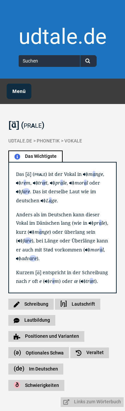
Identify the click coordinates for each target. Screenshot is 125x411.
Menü (19, 91)
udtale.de (63, 36)
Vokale (73, 141)
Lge (51, 200)
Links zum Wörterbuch (92, 402)
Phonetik (48, 141)
